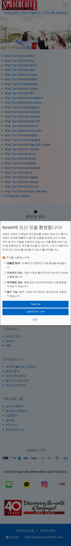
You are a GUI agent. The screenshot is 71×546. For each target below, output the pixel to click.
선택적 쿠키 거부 (35, 311)
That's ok (35, 304)
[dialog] (35, 273)
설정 (35, 319)
